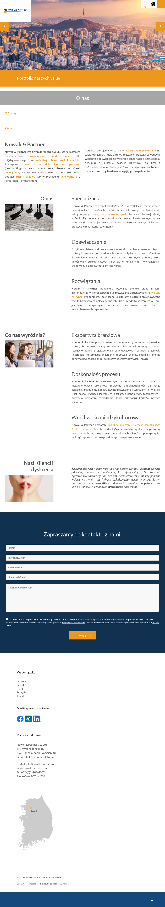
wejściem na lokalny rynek (110, 214)
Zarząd (9, 128)
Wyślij (82, 635)
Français (21, 692)
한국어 (20, 695)
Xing (28, 719)
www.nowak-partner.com (32, 768)
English (21, 685)
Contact (20, 884)
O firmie (10, 113)
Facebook (20, 719)
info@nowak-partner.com (73, 622)
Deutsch (21, 681)
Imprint (32, 884)
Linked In (37, 719)
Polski (20, 688)
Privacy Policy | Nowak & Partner (54, 884)
